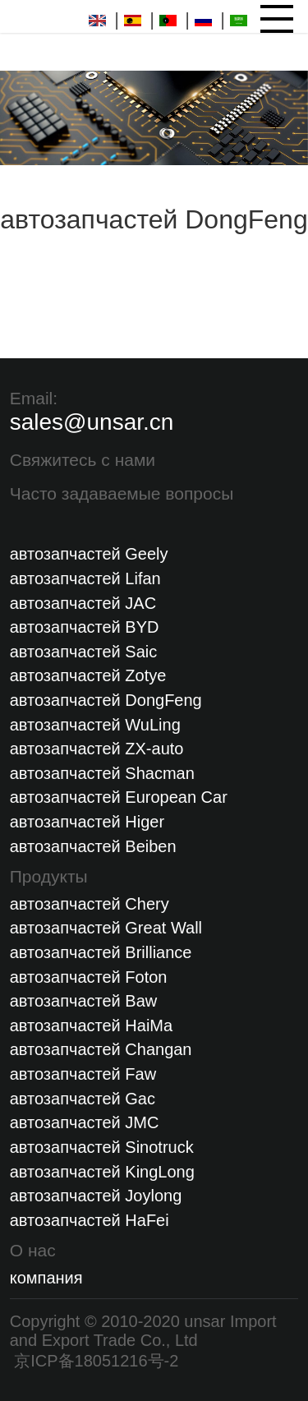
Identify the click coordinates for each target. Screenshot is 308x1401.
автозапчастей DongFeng (106, 700)
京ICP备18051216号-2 (94, 1361)
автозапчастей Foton (89, 977)
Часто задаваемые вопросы (122, 493)
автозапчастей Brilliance (101, 952)
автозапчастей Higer (87, 822)
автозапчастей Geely (89, 554)
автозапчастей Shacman (102, 773)
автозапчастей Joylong (96, 1196)
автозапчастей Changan (101, 1049)
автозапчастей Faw (83, 1074)
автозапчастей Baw (84, 1001)
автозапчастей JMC (84, 1122)
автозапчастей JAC (83, 603)
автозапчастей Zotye (88, 675)
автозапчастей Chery (89, 904)
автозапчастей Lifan (85, 578)
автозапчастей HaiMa (91, 1025)
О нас (33, 1250)
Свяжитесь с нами (82, 459)
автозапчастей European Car (119, 797)
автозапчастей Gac (82, 1099)
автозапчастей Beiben (93, 846)
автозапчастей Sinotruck (102, 1147)
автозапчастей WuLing (95, 725)
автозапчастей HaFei (89, 1220)
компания (46, 1278)
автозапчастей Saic (84, 652)
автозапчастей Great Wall (106, 928)
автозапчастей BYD (84, 627)
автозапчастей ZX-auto (97, 749)
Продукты (49, 876)
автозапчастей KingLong (102, 1172)
